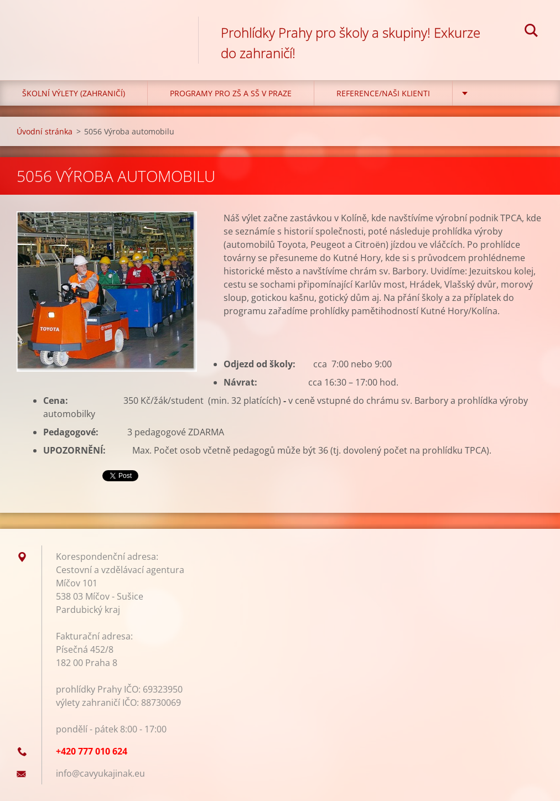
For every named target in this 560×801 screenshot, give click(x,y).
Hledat (531, 32)
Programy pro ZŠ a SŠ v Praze (231, 93)
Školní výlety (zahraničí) (73, 93)
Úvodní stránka (44, 131)
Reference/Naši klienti (383, 93)
